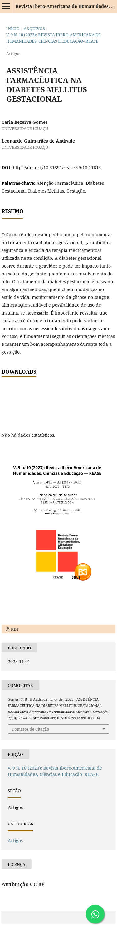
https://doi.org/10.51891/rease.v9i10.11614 (57, 167)
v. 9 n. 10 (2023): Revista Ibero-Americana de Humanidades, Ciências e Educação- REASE (53, 38)
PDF (14, 629)
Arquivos (34, 28)
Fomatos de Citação (30, 729)
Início (13, 28)
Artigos (15, 840)
